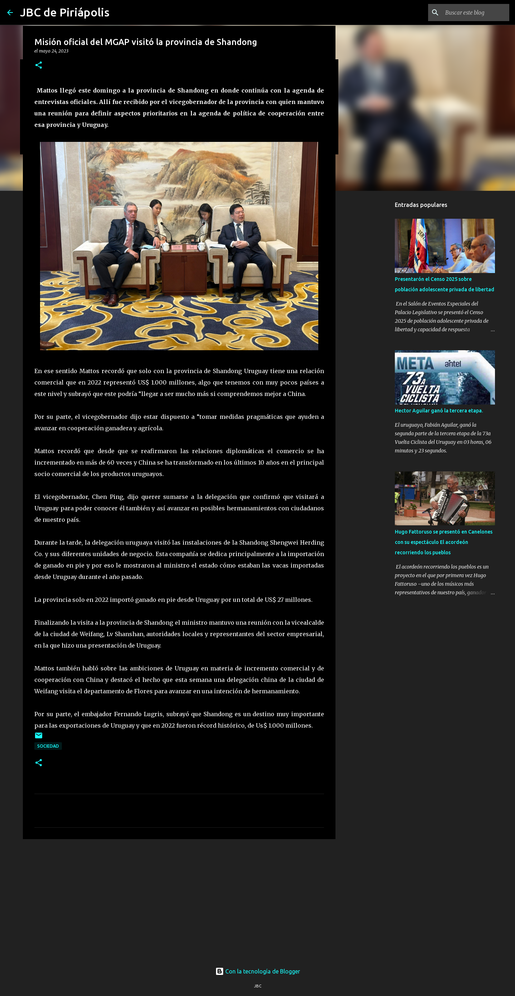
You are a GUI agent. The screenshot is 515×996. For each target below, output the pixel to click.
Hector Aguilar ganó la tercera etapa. (439, 410)
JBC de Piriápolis (64, 12)
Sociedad (48, 746)
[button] (38, 65)
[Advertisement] (179, 900)
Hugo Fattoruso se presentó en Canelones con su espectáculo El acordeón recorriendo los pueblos (443, 542)
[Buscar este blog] (471, 12)
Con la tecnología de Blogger (257, 971)
